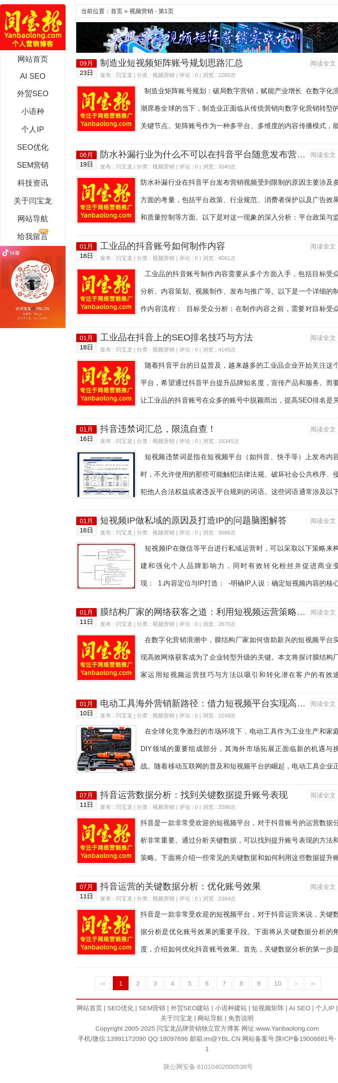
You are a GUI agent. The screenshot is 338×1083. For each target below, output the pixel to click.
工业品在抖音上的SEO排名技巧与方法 (176, 337)
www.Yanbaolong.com (287, 1028)
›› (313, 983)
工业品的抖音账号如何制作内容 (162, 246)
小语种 (32, 111)
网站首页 (32, 59)
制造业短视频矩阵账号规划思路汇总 (171, 63)
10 (277, 983)
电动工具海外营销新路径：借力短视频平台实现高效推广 (212, 703)
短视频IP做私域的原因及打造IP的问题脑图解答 (193, 520)
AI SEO (33, 76)
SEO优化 (33, 147)
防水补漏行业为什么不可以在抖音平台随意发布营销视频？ (216, 154)
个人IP (32, 129)
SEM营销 (33, 165)
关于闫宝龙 (33, 201)
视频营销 (163, 75)
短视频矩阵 (268, 1008)
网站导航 (32, 218)
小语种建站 (231, 1008)
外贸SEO (33, 93)
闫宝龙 (33, 27)
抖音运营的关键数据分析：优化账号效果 (180, 886)
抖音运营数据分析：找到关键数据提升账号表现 (194, 795)
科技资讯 (32, 183)
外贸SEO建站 (190, 1008)
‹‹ (103, 983)
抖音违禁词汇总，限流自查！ (158, 429)
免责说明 (241, 1018)
